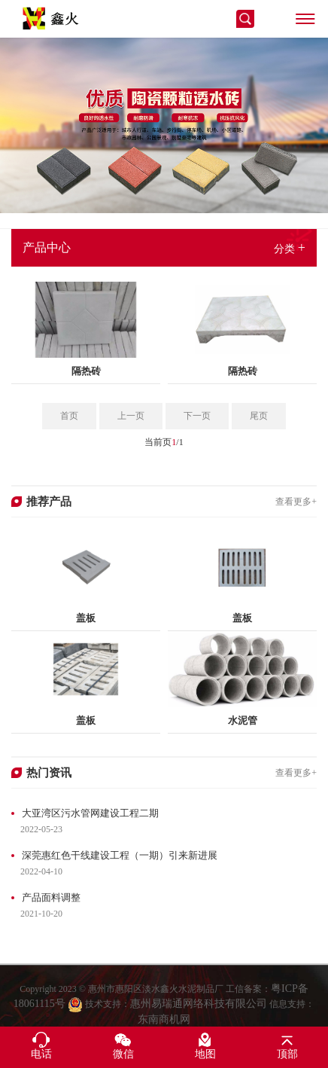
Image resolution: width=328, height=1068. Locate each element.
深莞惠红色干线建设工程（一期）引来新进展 (119, 855)
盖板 (86, 618)
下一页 (197, 415)
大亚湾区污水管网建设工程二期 (90, 813)
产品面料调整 (51, 897)
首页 (69, 415)
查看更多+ (296, 501)
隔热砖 (86, 371)
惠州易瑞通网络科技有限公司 (198, 1016)
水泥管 (242, 720)
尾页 (259, 415)
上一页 (130, 415)
